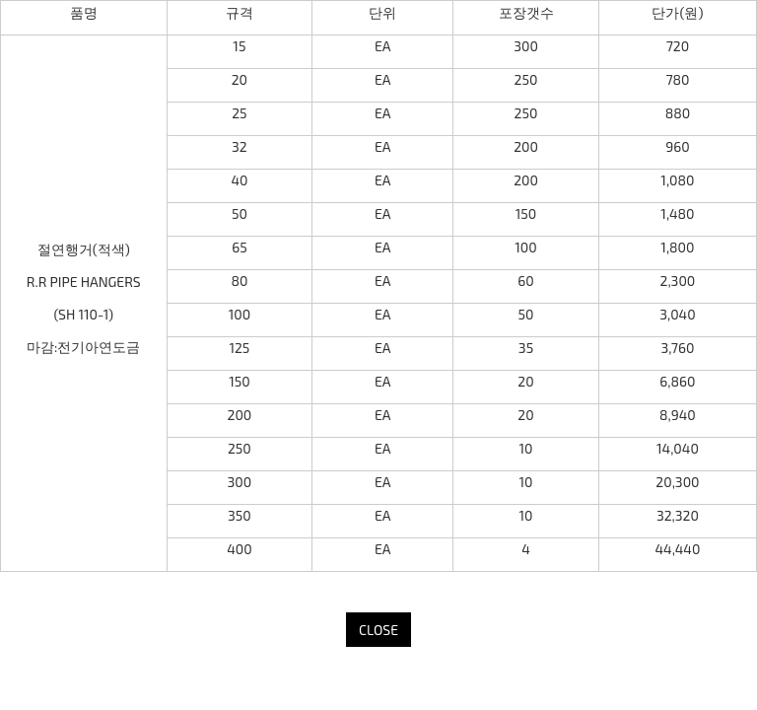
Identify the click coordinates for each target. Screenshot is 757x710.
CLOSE (378, 629)
